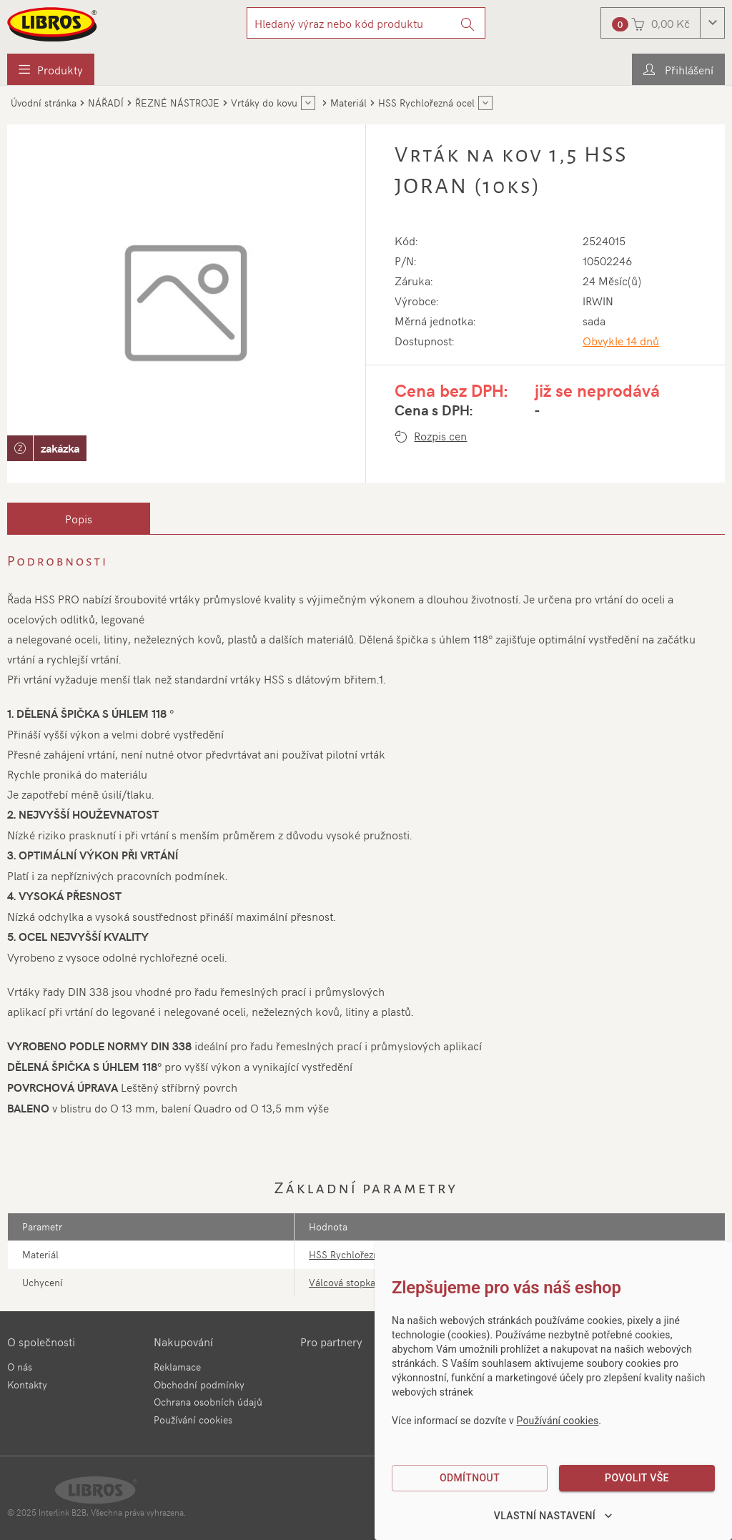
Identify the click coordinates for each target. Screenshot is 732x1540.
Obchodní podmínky (199, 1384)
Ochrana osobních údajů (208, 1401)
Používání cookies (193, 1419)
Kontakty (27, 1384)
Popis (78, 518)
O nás (19, 1366)
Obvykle (621, 340)
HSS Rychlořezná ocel (357, 1254)
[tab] (78, 518)
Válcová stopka (342, 1282)
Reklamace (177, 1366)
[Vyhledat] (467, 23)
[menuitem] (50, 69)
